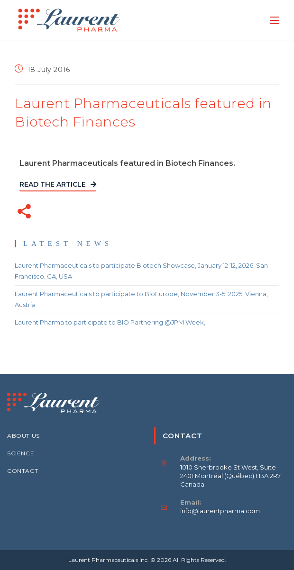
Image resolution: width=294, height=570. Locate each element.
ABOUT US (23, 435)
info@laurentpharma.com (220, 511)
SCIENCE (20, 453)
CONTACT (22, 470)
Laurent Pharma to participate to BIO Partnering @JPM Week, (110, 322)
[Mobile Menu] (274, 20)
